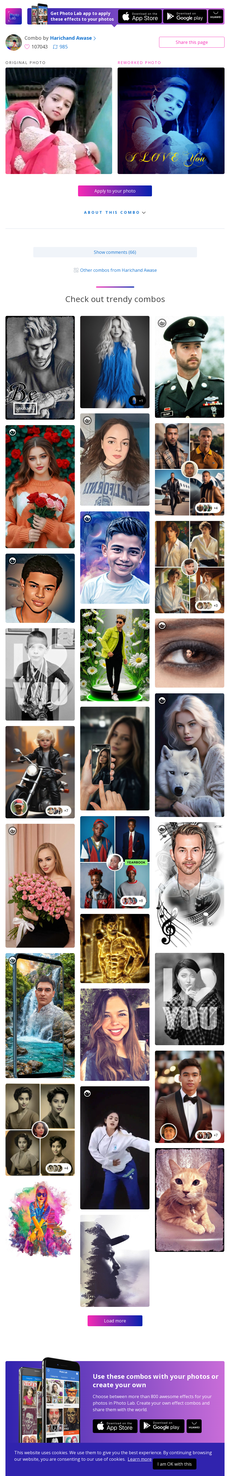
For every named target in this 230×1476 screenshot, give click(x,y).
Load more (115, 1321)
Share (192, 42)
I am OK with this (174, 1464)
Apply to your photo (115, 191)
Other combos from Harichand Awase (115, 270)
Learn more (140, 1459)
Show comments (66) (115, 252)
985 (60, 46)
